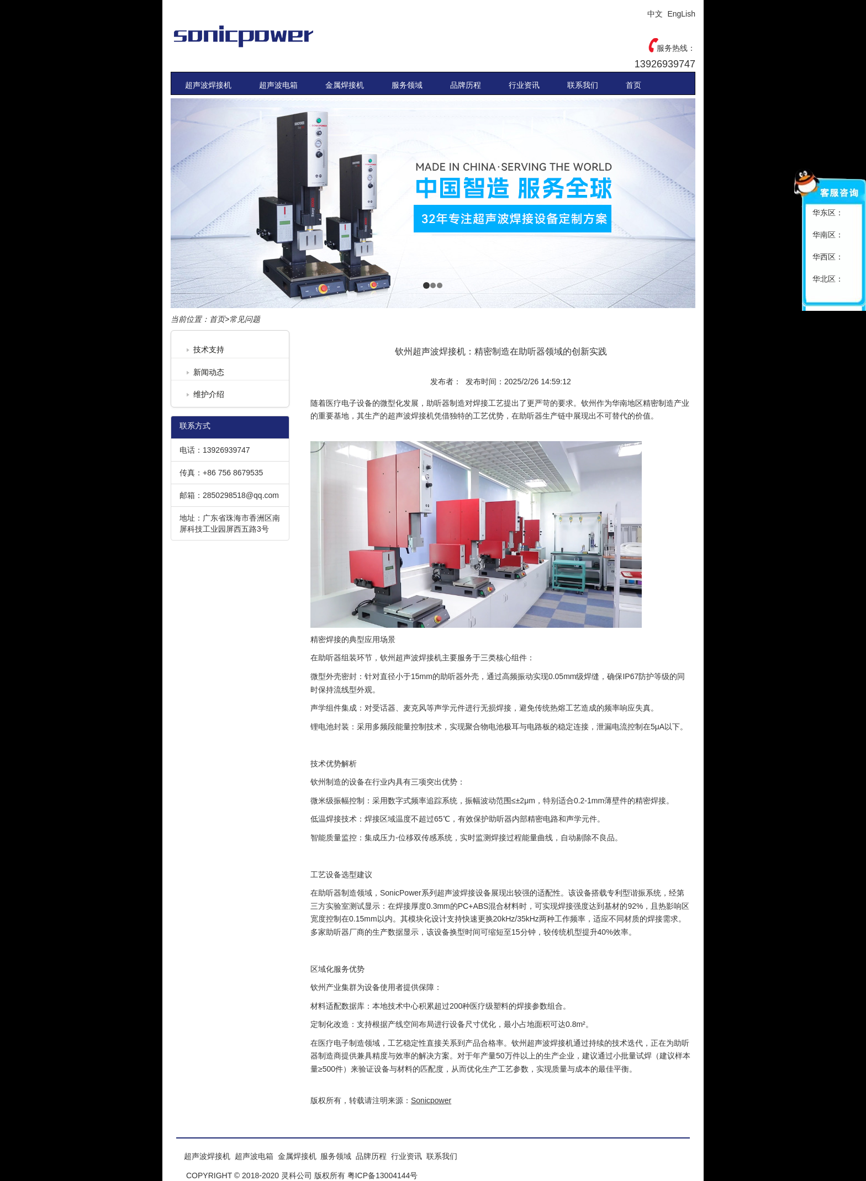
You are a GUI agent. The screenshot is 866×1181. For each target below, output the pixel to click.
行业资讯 (524, 85)
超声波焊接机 (208, 85)
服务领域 (407, 85)
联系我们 (582, 85)
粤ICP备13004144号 (382, 1175)
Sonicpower (267, 36)
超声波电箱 (278, 85)
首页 (633, 85)
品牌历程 (465, 85)
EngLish (681, 13)
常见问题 (244, 319)
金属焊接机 (344, 85)
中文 (655, 13)
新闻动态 (208, 372)
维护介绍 (208, 394)
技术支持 (208, 349)
